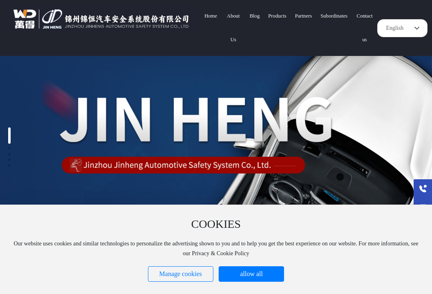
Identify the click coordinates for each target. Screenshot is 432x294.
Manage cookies (180, 273)
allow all (251, 273)
